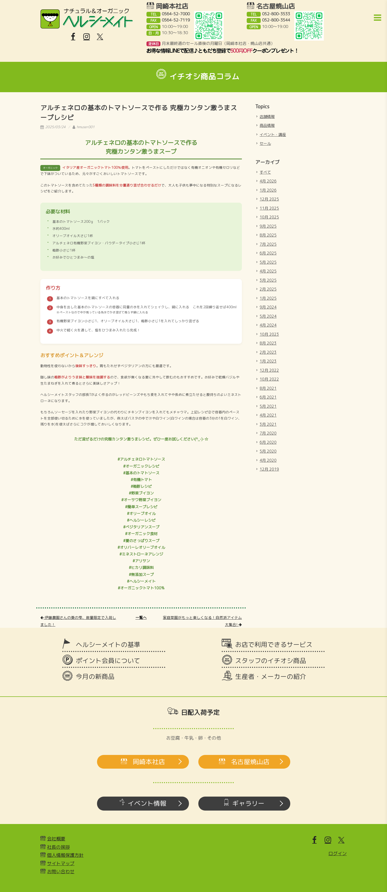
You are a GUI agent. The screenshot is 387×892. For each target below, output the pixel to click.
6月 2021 (268, 397)
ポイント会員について (108, 660)
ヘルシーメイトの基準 (108, 644)
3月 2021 (268, 424)
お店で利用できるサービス (274, 644)
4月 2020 (268, 460)
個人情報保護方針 (65, 855)
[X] (100, 36)
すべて (265, 172)
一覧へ (141, 617)
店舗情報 (267, 116)
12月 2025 (269, 199)
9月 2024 (268, 307)
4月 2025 (268, 271)
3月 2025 (268, 280)
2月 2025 (268, 289)
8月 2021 (268, 388)
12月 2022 (269, 370)
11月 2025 (269, 208)
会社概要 (56, 839)
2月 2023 (268, 352)
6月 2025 (268, 253)
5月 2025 (268, 262)
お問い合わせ (60, 871)
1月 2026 (268, 190)
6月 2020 (268, 442)
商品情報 (267, 125)
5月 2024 (268, 316)
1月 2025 (268, 298)
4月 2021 (268, 415)
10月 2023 (269, 334)
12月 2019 (269, 469)
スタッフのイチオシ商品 (270, 660)
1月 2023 (268, 361)
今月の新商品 (95, 676)
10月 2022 (269, 379)
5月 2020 (268, 451)
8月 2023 (268, 343)
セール (265, 143)
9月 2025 (268, 226)
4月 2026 (268, 181)
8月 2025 (268, 235)
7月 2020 (268, 433)
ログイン (337, 853)
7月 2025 (268, 244)
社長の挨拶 (58, 847)
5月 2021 (268, 406)
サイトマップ (60, 863)
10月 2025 (269, 217)
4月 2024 (268, 325)
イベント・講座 (273, 134)
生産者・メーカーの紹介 (270, 676)
